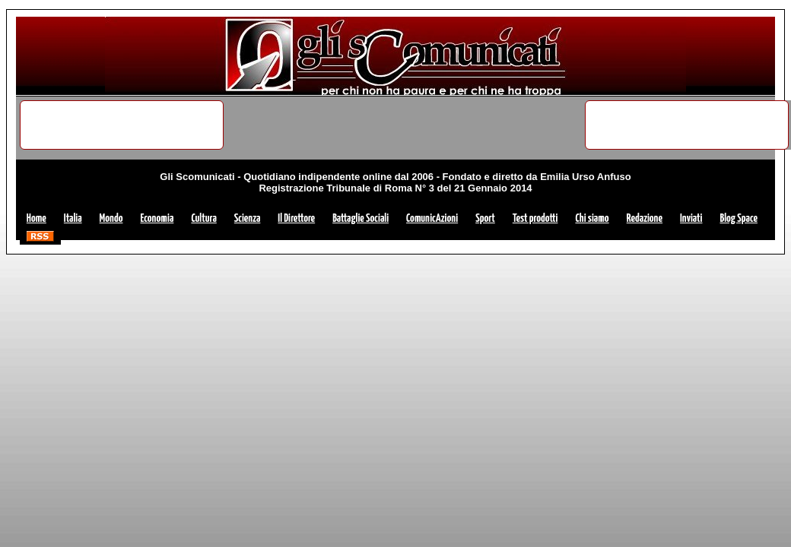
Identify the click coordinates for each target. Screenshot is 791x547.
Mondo (111, 218)
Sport (485, 218)
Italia (73, 218)
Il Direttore (296, 218)
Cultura (203, 218)
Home (36, 218)
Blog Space (738, 218)
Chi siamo (591, 218)
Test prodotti (535, 218)
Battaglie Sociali (360, 218)
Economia (156, 218)
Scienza (247, 218)
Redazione (644, 218)
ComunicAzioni (432, 218)
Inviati (691, 218)
